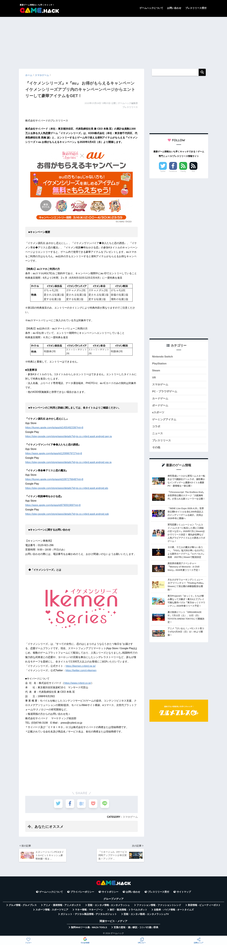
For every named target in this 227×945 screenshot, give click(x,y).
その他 (156, 447)
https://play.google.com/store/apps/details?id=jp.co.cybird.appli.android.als (66, 488)
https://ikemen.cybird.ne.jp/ (81, 666)
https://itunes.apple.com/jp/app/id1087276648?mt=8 (54, 479)
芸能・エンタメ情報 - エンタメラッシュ (109, 905)
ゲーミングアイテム (164, 419)
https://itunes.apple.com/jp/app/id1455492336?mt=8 (54, 427)
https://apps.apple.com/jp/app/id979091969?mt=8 (53, 505)
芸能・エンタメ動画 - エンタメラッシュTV (146, 914)
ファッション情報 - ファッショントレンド (159, 905)
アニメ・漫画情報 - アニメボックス (62, 905)
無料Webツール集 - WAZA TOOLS (89, 927)
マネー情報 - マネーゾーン (89, 909)
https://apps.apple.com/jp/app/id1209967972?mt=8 (53, 453)
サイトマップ (184, 892)
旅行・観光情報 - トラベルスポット (128, 909)
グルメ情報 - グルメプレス (23, 905)
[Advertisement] (113, 41)
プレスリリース (161, 440)
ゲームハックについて (151, 8)
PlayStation (159, 363)
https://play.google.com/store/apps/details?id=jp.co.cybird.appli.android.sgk (67, 514)
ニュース (157, 433)
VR (154, 377)
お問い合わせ (174, 8)
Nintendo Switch (162, 356)
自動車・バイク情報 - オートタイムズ (174, 909)
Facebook (173, 171)
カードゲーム (160, 398)
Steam (156, 370)
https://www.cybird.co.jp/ (77, 683)
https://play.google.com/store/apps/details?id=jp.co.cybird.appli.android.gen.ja (68, 436)
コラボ (156, 426)
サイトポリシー (110, 892)
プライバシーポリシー (82, 892)
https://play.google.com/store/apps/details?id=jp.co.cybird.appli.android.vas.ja (68, 462)
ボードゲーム (160, 405)
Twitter (163, 171)
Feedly (183, 171)
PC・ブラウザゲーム (164, 391)
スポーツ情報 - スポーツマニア (51, 909)
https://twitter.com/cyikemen (80, 670)
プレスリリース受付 (196, 8)
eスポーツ (158, 412)
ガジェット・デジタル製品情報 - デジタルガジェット (89, 914)
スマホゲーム (130, 816)
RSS (193, 171)
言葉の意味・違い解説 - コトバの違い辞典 (136, 927)
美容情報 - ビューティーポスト (204, 905)
